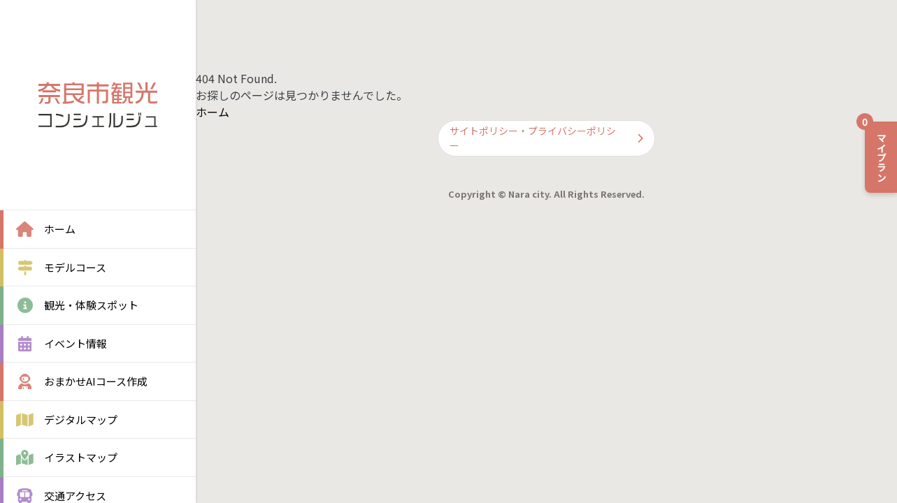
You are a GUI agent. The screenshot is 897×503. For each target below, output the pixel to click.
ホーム (212, 111)
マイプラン (877, 152)
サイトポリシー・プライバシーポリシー (546, 138)
